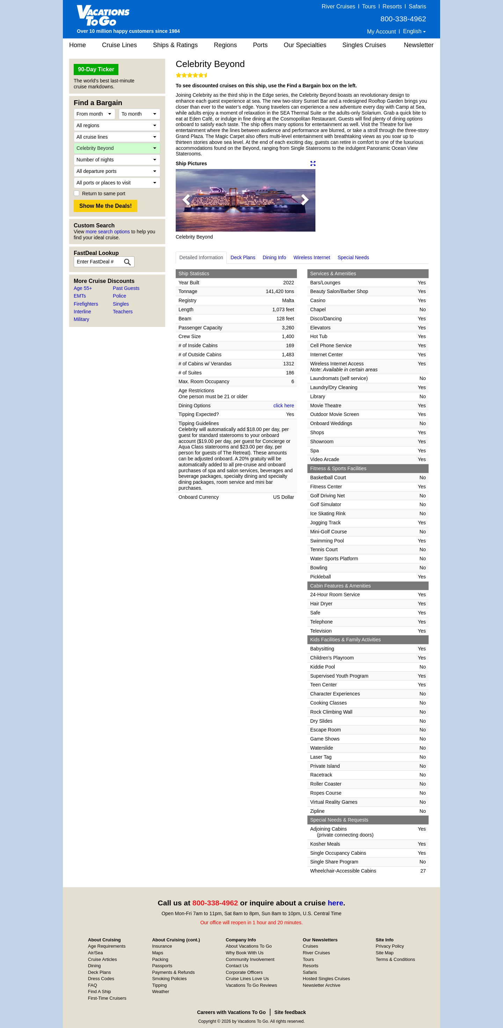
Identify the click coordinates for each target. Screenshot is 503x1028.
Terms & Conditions (395, 959)
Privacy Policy (390, 946)
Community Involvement (250, 959)
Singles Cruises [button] (364, 45)
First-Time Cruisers (107, 998)
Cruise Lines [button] (119, 45)
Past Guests (126, 288)
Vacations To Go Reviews (251, 985)
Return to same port (103, 193)
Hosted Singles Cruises (326, 978)
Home (77, 45)
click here (284, 405)
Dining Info (274, 257)
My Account (381, 32)
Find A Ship (99, 991)
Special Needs (353, 257)
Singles (121, 304)
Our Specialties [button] (305, 45)
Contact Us (237, 965)
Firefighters (86, 304)
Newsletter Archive (322, 985)
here (335, 903)
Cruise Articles (102, 959)
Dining (94, 965)
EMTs (80, 296)
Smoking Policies (169, 978)
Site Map (385, 952)
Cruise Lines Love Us (247, 978)
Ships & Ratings (175, 45)
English (413, 31)
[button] (186, 200)
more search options (108, 231)
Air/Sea (95, 952)
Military (81, 319)
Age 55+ (83, 288)
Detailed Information (201, 257)
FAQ (92, 985)
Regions (225, 45)
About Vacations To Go (249, 946)
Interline (82, 311)
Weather (160, 991)
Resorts (392, 6)
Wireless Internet (311, 257)
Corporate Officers (244, 972)
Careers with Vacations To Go (231, 1012)
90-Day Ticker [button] (96, 69)
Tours (369, 6)
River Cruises (338, 6)
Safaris (417, 6)
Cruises (310, 946)
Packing (160, 959)
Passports (162, 965)
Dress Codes (101, 978)
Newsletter (418, 45)
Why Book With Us (244, 952)
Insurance (162, 946)
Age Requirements (107, 946)
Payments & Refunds (173, 972)
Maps (157, 952)
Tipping (159, 985)
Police (119, 296)
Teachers (123, 311)
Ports (260, 45)
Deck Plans (243, 257)
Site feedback (290, 1012)
